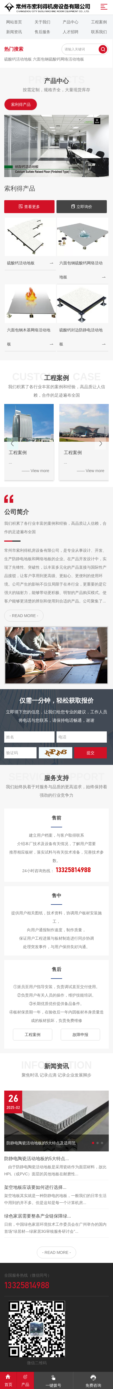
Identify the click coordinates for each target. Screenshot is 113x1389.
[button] (100, 443)
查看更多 (29, 206)
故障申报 (80, 1034)
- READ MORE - (24, 615)
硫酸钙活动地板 (18, 59)
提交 (90, 753)
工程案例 (32, 1034)
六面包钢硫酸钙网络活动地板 (58, 59)
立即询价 (81, 206)
